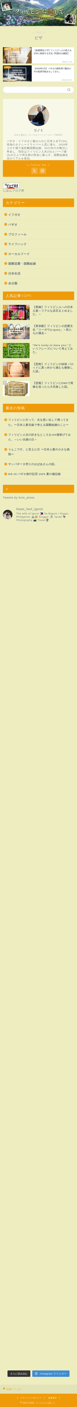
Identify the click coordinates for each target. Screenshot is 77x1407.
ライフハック (17, 244)
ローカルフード (19, 254)
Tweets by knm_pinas (19, 497)
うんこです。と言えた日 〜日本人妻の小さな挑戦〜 (39, 452)
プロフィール (17, 234)
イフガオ (14, 214)
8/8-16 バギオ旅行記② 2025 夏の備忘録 (34, 474)
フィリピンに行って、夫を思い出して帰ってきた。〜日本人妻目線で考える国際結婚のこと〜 (38, 422)
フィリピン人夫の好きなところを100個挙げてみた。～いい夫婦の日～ (39, 437)
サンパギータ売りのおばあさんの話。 (32, 464)
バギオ (12, 224)
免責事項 (52, 1398)
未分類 (12, 283)
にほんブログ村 (13, 187)
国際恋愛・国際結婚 (22, 263)
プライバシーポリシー (30, 1398)
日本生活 (14, 273)
